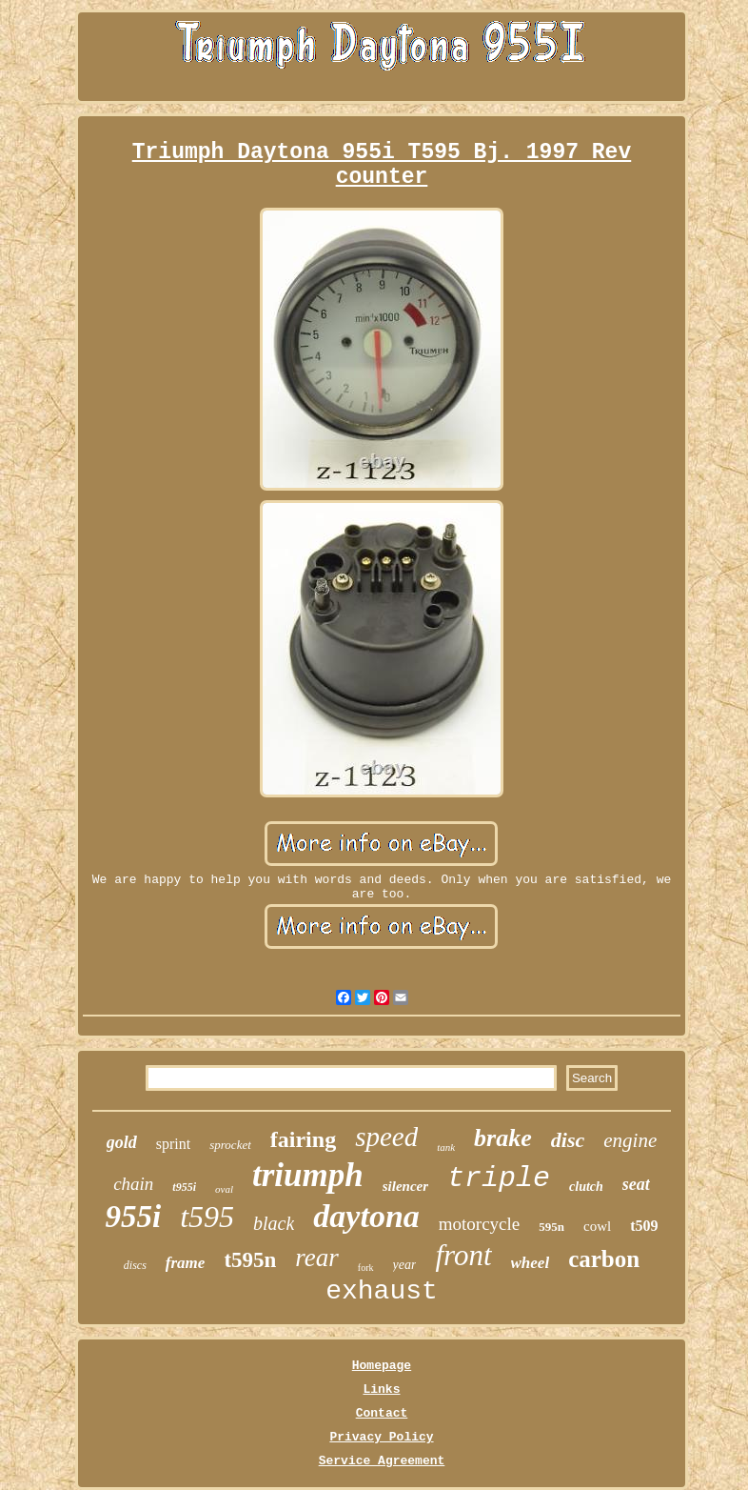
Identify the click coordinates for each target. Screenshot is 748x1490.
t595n (250, 1260)
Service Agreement (382, 1461)
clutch (586, 1186)
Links (381, 1389)
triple (498, 1178)
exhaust (381, 1291)
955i (133, 1216)
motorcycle (479, 1224)
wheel (530, 1263)
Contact (382, 1413)
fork (366, 1267)
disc (567, 1140)
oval (224, 1189)
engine (630, 1140)
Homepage (381, 1366)
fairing (303, 1139)
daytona (366, 1216)
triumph (308, 1175)
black (273, 1223)
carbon (604, 1259)
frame (186, 1263)
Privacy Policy (381, 1437)
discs (135, 1265)
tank (446, 1147)
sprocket (230, 1145)
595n (551, 1226)
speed (386, 1136)
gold (122, 1142)
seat (636, 1184)
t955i (184, 1187)
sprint (173, 1144)
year (405, 1265)
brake (503, 1138)
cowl (597, 1226)
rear (317, 1257)
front (463, 1255)
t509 (644, 1226)
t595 (207, 1216)
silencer (405, 1186)
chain (133, 1184)
